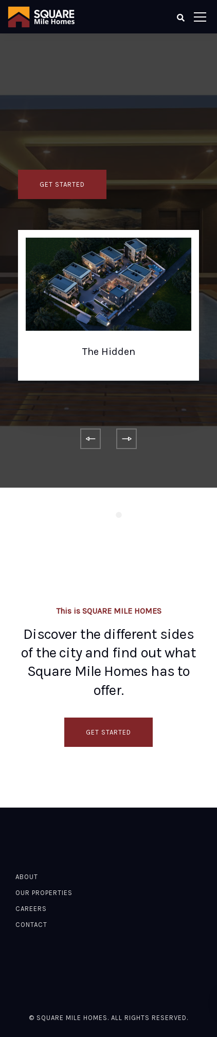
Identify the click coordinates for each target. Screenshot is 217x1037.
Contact (31, 924)
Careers (31, 909)
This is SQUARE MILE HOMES (108, 611)
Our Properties (44, 893)
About (26, 877)
